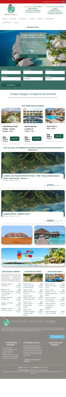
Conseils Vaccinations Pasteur (10, 376)
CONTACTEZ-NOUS (57, 1)
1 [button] (32, 51)
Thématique (11, 78)
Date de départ (33, 71)
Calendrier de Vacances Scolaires (11, 373)
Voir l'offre (33, 56)
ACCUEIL (5, 18)
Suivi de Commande (7, 369)
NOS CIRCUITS (22, 18)
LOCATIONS (32, 18)
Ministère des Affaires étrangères (11, 374)
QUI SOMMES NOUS (47, 1)
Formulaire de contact (42, 385)
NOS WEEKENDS (49, 18)
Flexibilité (55, 78)
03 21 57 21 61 (28, 385)
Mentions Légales (7, 371)
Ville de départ (55, 71)
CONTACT (16, 22)
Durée (33, 78)
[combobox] (11, 72)
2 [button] (34, 51)
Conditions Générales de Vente (10, 367)
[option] (33, 45)
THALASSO (40, 18)
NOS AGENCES (6, 22)
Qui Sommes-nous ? (7, 366)
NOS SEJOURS (12, 18)
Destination (11, 71)
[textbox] (9, 72)
